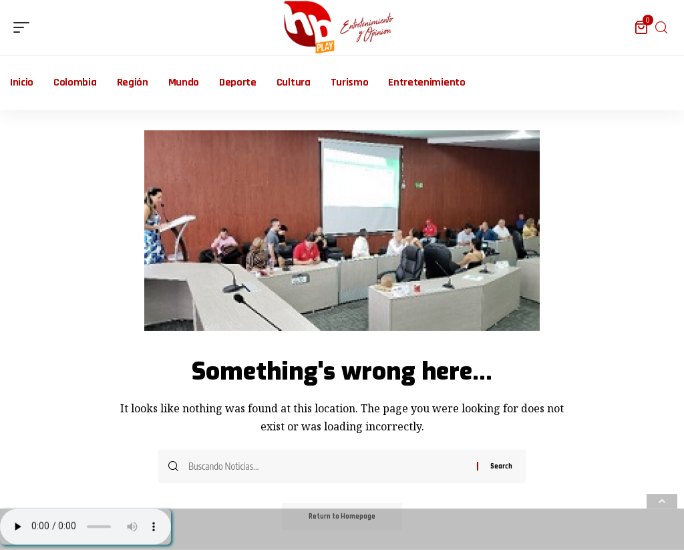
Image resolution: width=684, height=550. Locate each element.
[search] (661, 27)
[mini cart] (642, 27)
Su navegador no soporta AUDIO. (85, 527)
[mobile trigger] (24, 27)
